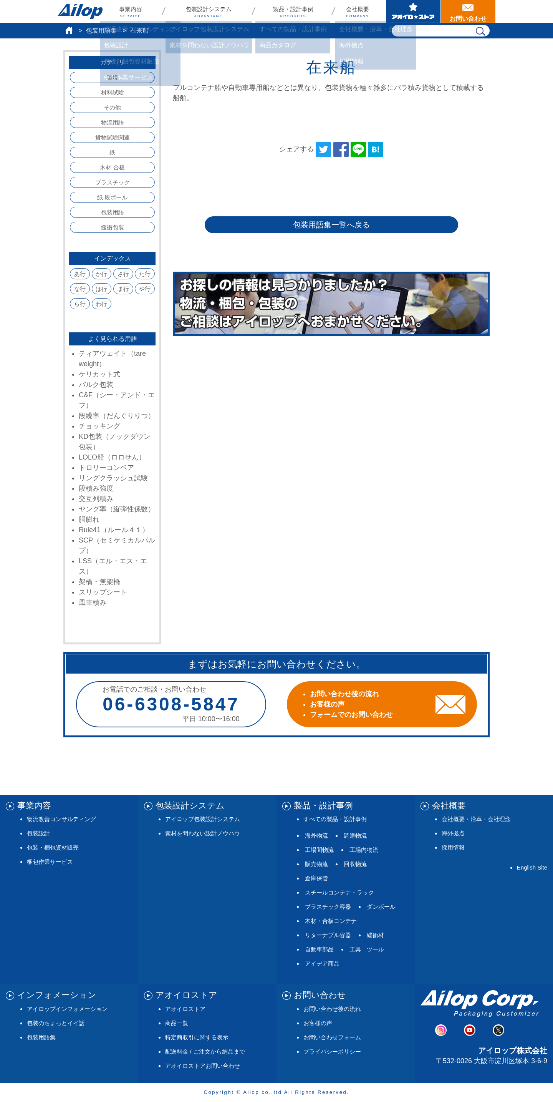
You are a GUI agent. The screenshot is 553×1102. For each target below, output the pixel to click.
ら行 (80, 303)
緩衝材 (375, 935)
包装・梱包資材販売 (53, 847)
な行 (80, 288)
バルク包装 (96, 384)
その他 (112, 107)
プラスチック (112, 182)
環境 (112, 77)
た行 (145, 274)
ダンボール (381, 906)
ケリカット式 (99, 374)
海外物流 (316, 835)
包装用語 (112, 212)
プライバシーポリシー (332, 1051)
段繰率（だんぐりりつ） (117, 416)
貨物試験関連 (112, 137)
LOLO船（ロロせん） (112, 457)
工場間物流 (319, 849)
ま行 (123, 288)
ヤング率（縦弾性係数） (117, 509)
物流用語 (112, 122)
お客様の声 (317, 1023)
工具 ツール (366, 949)
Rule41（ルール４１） (114, 530)
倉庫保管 (316, 878)
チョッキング (99, 426)
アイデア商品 (322, 963)
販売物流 (316, 864)
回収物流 (355, 864)
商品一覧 (176, 1023)
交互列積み (96, 499)
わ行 (101, 303)
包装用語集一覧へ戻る (331, 225)
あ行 (80, 274)
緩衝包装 (112, 227)
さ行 (123, 274)
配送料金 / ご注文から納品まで (205, 1051)
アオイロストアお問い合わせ (202, 1065)
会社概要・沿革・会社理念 (476, 819)
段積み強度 (96, 488)
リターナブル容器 (328, 935)
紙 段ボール (112, 197)
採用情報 (453, 847)
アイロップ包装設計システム (202, 819)
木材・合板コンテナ (331, 921)
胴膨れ (89, 519)
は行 (101, 288)
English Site (532, 867)
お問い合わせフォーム (332, 1037)
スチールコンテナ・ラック (339, 892)
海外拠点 (453, 833)
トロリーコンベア (106, 467)
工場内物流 (363, 849)
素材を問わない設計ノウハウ (202, 833)
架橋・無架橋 (99, 582)
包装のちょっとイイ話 (55, 1023)
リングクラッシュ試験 (113, 478)
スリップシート (103, 592)
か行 (101, 274)
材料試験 (112, 92)
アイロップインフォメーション (67, 1009)
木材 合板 (112, 167)
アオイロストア (185, 1009)
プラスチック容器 (328, 906)
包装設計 (38, 833)
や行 (145, 288)
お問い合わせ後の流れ (332, 1009)
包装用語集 (101, 30)
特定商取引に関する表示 (196, 1037)
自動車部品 (319, 949)
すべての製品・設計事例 (335, 819)
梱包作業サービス (50, 861)
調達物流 (355, 835)
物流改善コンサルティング (61, 819)
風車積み (92, 602)
